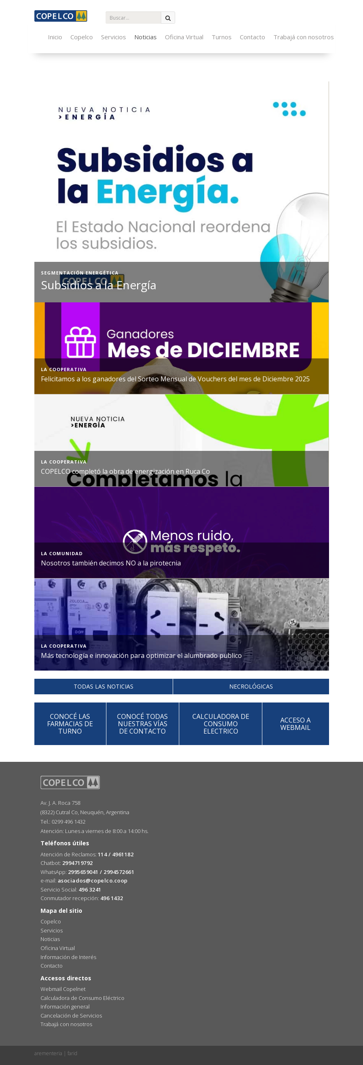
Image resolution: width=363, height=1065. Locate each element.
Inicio (55, 37)
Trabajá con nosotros (303, 37)
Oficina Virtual (184, 37)
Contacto (252, 37)
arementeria (48, 1053)
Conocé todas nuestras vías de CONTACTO (142, 724)
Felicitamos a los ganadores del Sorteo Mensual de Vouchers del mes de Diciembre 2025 (175, 378)
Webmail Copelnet (63, 989)
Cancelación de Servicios (71, 1015)
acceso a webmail (295, 724)
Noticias (145, 37)
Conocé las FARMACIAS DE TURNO (70, 724)
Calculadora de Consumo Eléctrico (82, 998)
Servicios (113, 37)
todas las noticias (103, 686)
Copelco (81, 37)
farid (72, 1053)
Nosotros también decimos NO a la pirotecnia (111, 562)
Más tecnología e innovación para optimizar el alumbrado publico (141, 655)
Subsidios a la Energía (98, 285)
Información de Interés (68, 957)
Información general (65, 1006)
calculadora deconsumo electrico (220, 724)
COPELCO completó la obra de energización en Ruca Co (125, 471)
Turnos (222, 37)
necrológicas (251, 686)
